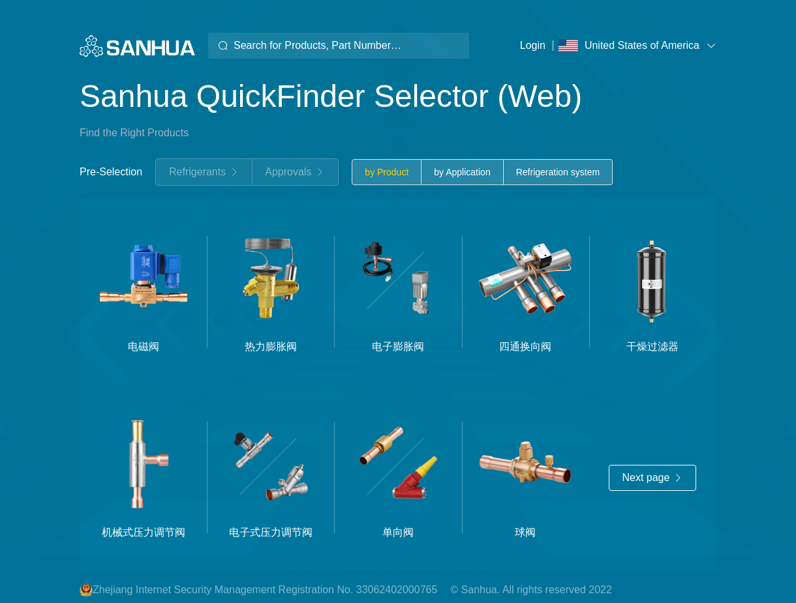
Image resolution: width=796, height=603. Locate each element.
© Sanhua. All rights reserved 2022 (531, 589)
